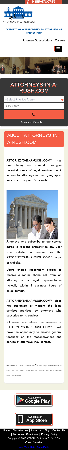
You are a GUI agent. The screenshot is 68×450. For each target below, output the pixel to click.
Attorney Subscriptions (38, 41)
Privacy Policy (49, 434)
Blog (47, 431)
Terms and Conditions (25, 434)
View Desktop (34, 442)
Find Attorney (20, 431)
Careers (60, 41)
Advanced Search (31, 122)
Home (7, 431)
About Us (36, 431)
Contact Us (58, 431)
